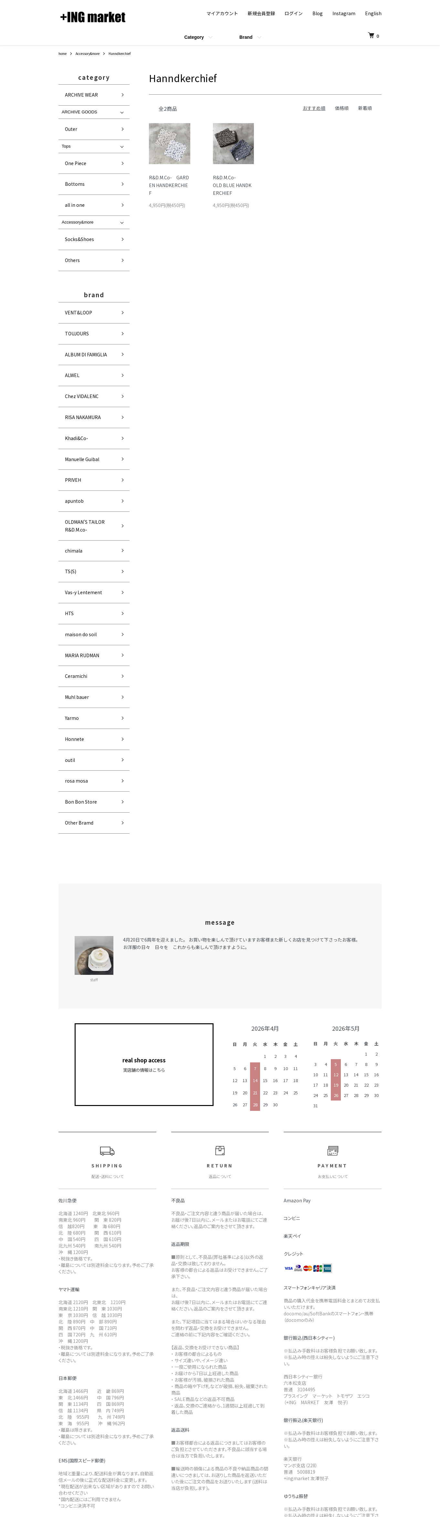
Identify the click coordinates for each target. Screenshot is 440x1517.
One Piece (72, 145)
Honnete (70, 538)
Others (68, 215)
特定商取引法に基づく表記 (224, 1436)
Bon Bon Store (75, 580)
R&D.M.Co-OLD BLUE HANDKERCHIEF (232, 185)
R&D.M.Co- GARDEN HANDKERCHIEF (169, 185)
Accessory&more (92, 53)
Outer (67, 118)
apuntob (70, 385)
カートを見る (363, 1425)
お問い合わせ (363, 1436)
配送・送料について (217, 1403)
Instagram (343, 13)
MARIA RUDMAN (77, 483)
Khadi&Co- (72, 344)
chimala (69, 413)
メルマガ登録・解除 (300, 1403)
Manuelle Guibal (77, 357)
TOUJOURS (72, 274)
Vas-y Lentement (78, 441)
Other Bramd (74, 594)
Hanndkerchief (129, 53)
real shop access (144, 833)
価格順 (342, 108)
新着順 (365, 108)
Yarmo (68, 524)
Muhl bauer (72, 511)
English (373, 13)
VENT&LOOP (74, 260)
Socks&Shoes (75, 201)
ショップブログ (296, 1392)
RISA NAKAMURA (77, 330)
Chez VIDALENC (76, 315)
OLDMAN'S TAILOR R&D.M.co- (90, 399)
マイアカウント (222, 13)
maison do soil (75, 469)
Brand (245, 37)
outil (66, 552)
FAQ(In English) (296, 1414)
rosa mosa (72, 566)
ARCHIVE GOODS (79, 104)
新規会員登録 (261, 13)
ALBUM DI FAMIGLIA (80, 288)
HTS (65, 455)
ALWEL (68, 302)
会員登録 (359, 1403)
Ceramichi (71, 497)
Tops (66, 132)
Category (194, 37)
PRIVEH (68, 371)
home (63, 53)
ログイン (294, 13)
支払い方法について (217, 1425)
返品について (210, 1414)
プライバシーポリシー (219, 1447)
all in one (70, 173)
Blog (317, 13)
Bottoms (70, 159)
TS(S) (66, 427)
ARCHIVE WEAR (76, 91)
